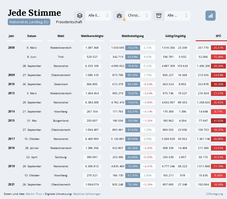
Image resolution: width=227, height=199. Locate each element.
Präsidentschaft (69, 21)
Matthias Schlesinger (87, 194)
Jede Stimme (34, 12)
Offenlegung (214, 194)
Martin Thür (34, 194)
